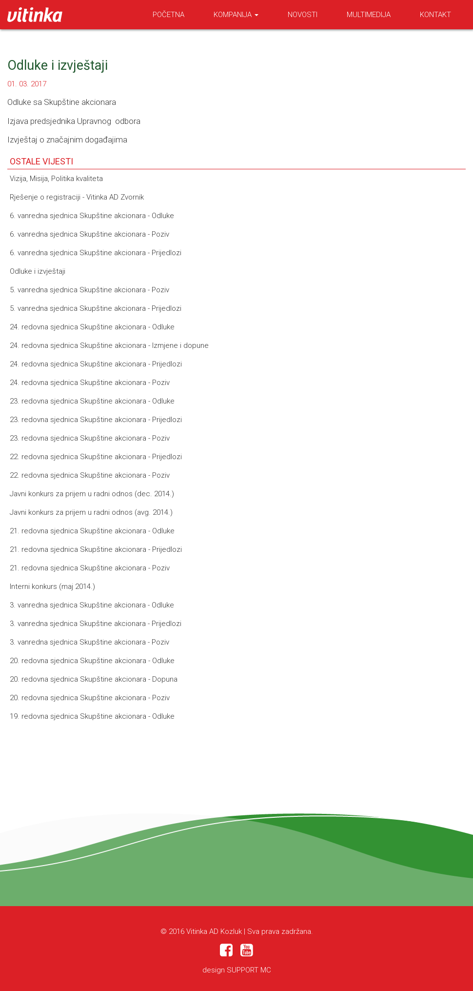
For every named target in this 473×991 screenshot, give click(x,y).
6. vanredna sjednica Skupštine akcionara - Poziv (89, 234)
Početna (168, 14)
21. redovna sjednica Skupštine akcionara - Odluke (92, 530)
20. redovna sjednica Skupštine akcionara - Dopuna (93, 679)
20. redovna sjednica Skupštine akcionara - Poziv (90, 697)
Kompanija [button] (236, 14)
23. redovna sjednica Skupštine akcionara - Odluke (92, 401)
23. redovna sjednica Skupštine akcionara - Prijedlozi (96, 419)
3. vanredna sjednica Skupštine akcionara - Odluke (92, 605)
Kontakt (435, 14)
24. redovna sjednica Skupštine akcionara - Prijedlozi (96, 364)
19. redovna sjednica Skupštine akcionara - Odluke (92, 716)
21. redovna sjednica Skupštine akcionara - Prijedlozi (96, 549)
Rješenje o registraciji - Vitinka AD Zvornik (77, 197)
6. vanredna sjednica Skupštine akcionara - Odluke (92, 215)
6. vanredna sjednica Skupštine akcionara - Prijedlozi (95, 252)
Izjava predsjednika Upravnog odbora (73, 121)
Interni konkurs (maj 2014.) (52, 586)
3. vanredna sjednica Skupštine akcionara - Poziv (89, 642)
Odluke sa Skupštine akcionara (61, 102)
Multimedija (369, 14)
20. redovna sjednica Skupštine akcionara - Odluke (92, 660)
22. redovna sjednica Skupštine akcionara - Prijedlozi (96, 456)
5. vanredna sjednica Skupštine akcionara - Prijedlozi (95, 308)
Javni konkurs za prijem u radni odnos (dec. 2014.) (92, 493)
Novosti (302, 14)
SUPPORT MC (249, 970)
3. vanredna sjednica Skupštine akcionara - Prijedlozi (95, 623)
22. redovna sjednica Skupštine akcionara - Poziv (90, 475)
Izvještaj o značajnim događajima (67, 139)
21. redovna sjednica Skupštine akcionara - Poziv (90, 568)
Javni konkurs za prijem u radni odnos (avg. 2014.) (91, 512)
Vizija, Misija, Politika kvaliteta (56, 178)
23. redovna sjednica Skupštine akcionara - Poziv (90, 438)
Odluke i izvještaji (37, 271)
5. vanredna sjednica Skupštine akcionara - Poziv (89, 289)
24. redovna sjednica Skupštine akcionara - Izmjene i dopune (109, 345)
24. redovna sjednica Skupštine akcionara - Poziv (90, 382)
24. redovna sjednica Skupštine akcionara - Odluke (92, 327)
